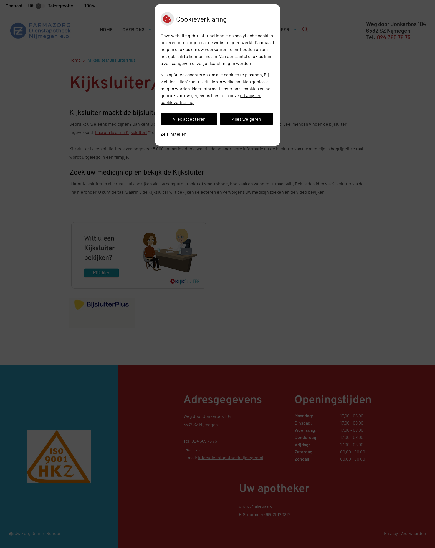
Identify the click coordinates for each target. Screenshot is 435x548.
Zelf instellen (173, 134)
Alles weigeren (246, 119)
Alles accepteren (189, 119)
